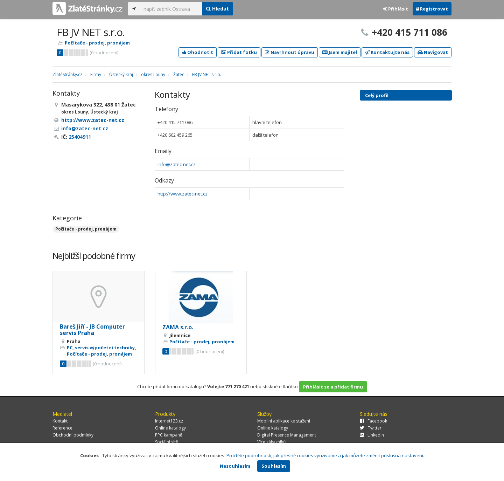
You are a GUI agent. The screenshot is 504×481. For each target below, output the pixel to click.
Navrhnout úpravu (289, 52)
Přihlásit (395, 9)
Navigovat (433, 52)
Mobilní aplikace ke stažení (283, 421)
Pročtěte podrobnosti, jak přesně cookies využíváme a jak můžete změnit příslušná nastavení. (325, 455)
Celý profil (376, 95)
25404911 (80, 136)
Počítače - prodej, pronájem (97, 43)
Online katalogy (170, 428)
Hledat (217, 8)
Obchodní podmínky (72, 435)
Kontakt (60, 421)
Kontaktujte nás (387, 52)
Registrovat (432, 9)
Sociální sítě (166, 442)
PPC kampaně (168, 435)
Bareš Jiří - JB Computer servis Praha (92, 330)
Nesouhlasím (235, 466)
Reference (62, 428)
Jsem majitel (339, 52)
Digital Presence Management (286, 435)
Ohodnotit (197, 52)
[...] (171, 8)
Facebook (373, 421)
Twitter (371, 428)
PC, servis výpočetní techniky (101, 347)
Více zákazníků (271, 442)
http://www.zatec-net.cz (183, 194)
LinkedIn (372, 435)
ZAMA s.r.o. (177, 327)
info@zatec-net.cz (177, 164)
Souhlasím (273, 466)
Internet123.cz (169, 421)
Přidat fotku (239, 52)
